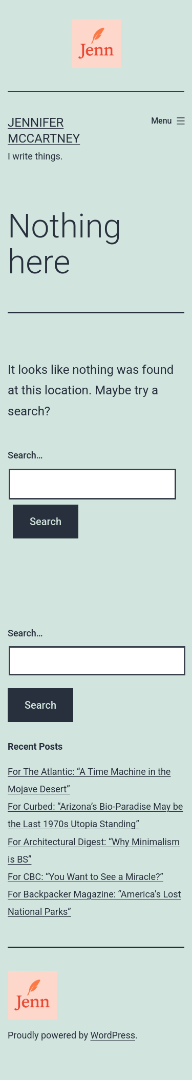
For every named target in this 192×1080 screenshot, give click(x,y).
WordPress (113, 1035)
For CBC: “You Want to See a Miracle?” (85, 876)
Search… (25, 455)
